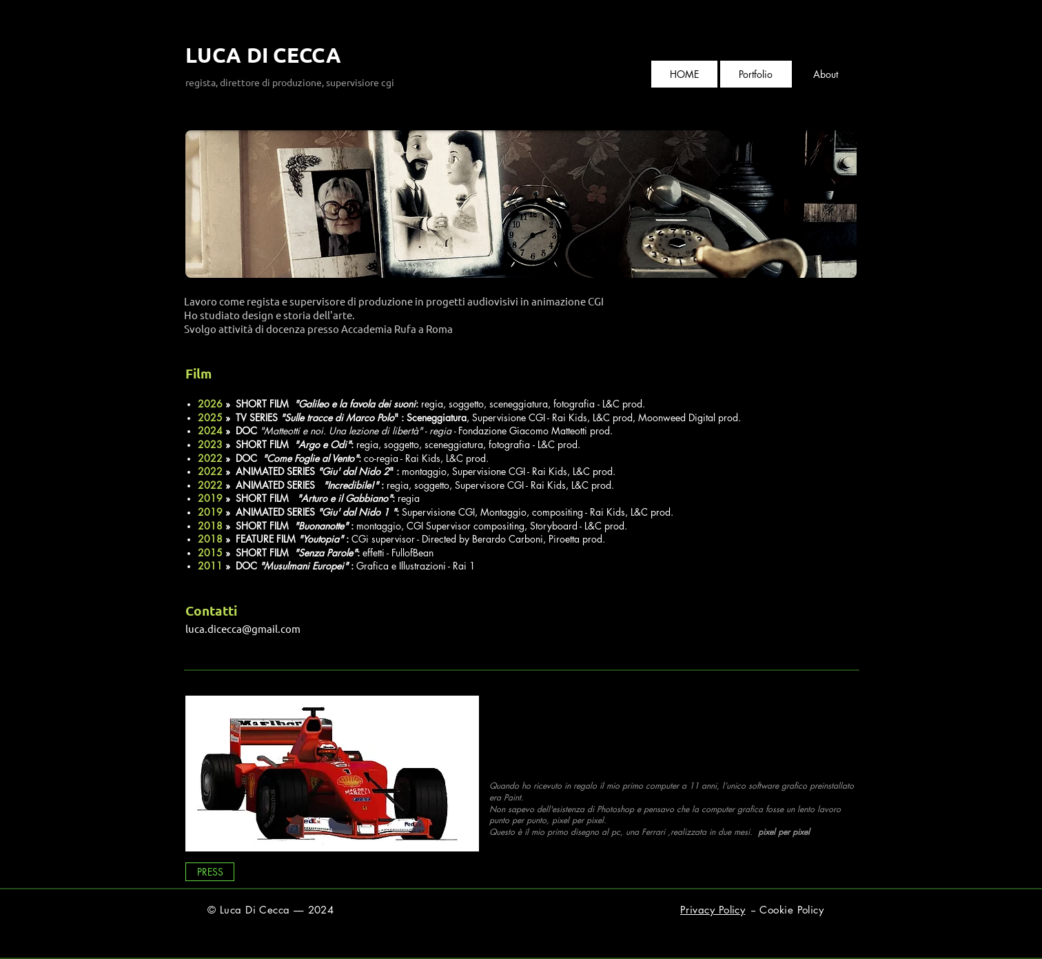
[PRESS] (209, 871)
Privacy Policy (712, 909)
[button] (756, 74)
